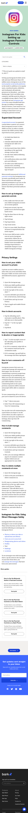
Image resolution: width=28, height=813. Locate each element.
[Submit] (24, 783)
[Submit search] (24, 57)
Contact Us (18, 801)
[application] (24, 809)
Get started (21, 2)
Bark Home (5, 801)
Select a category (7, 66)
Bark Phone (5, 795)
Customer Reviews (19, 804)
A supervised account (9, 122)
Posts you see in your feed (13, 539)
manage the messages (11, 562)
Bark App (4, 798)
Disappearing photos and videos (15, 541)
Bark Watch (5, 792)
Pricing (17, 792)
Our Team (17, 795)
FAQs (16, 798)
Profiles (7, 544)
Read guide (14, 591)
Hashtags (8, 548)
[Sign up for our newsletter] (14, 783)
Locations (8, 551)
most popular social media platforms (13, 84)
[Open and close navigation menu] (25, 2)
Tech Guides (14, 30)
